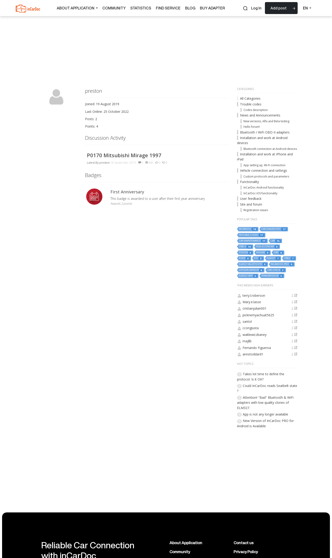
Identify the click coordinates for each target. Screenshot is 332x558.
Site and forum (251, 204)
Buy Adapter (212, 8)
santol (247, 321)
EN (307, 8)
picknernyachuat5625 (258, 315)
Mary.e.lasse (252, 302)
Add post (278, 8)
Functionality (249, 182)
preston (104, 163)
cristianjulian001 (255, 308)
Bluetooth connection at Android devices (270, 149)
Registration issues (255, 210)
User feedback (250, 198)
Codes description (255, 110)
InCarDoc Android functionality (263, 187)
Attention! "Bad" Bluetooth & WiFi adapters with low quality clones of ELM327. (265, 402)
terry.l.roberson (254, 295)
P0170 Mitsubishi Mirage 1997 (124, 155)
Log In (256, 8)
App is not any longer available (265, 414)
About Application (77, 8)
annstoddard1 (253, 354)
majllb (247, 341)
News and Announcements (260, 115)
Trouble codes (250, 104)
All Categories (250, 98)
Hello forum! (251, 127)
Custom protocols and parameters (266, 176)
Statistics (140, 8)
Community (114, 8)
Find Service (168, 8)
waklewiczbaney (255, 334)
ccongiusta (251, 328)
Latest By (93, 163)
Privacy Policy (246, 552)
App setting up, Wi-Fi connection (264, 165)
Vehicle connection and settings (263, 170)
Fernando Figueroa (257, 348)
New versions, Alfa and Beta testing (266, 121)
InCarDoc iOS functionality (260, 193)
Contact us (244, 543)
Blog (190, 8)
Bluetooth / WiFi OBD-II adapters (265, 132)
